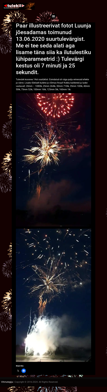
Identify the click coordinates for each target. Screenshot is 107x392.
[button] (53, 16)
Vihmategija (7, 382)
